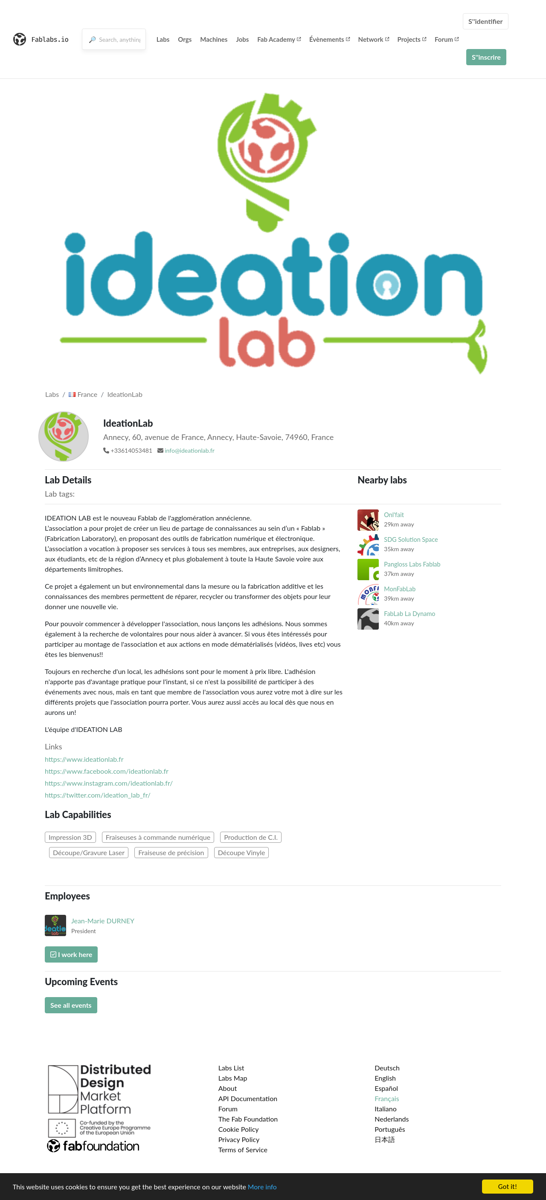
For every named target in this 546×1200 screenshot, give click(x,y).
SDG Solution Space (411, 539)
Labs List (231, 1068)
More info (262, 1187)
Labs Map (232, 1078)
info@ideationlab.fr (190, 450)
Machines (213, 39)
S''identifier (485, 21)
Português (390, 1129)
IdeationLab (124, 394)
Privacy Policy (239, 1139)
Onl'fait (394, 514)
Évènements (329, 39)
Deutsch (387, 1068)
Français (387, 1098)
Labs (163, 39)
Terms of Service (242, 1149)
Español (386, 1088)
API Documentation (248, 1098)
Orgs (185, 39)
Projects (412, 39)
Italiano (386, 1109)
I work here (71, 954)
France (83, 394)
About (227, 1088)
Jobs (242, 39)
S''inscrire (486, 57)
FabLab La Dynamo (409, 613)
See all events (71, 1005)
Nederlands (392, 1119)
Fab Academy (279, 39)
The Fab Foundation (248, 1119)
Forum (447, 39)
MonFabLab (399, 589)
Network (373, 39)
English (385, 1078)
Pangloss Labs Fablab (412, 564)
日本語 (385, 1139)
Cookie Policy (238, 1129)
